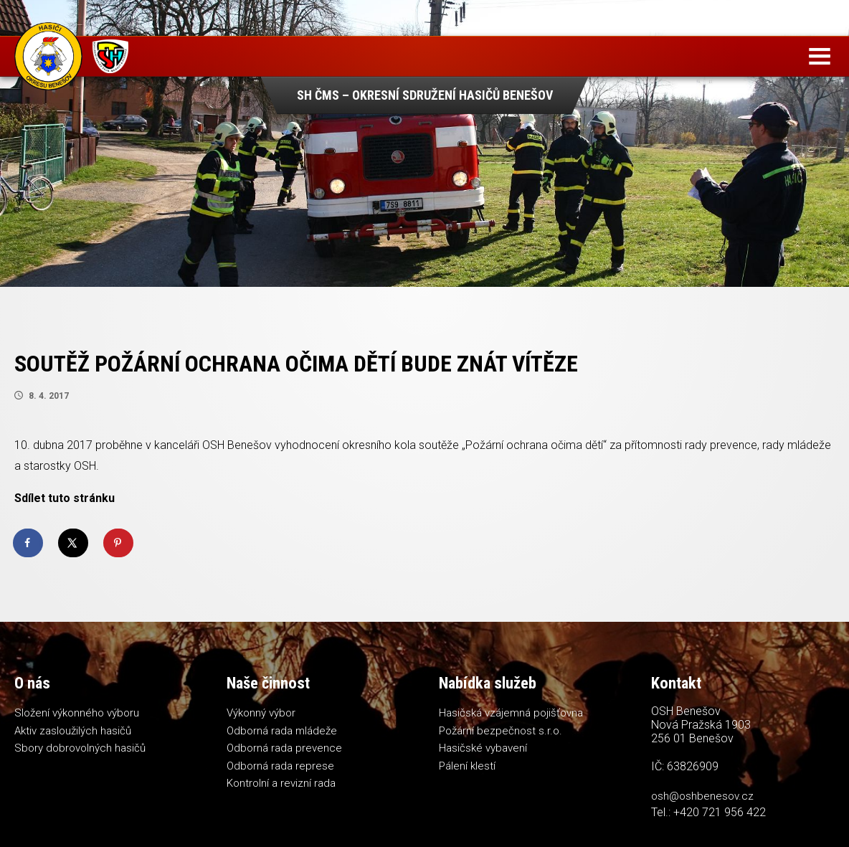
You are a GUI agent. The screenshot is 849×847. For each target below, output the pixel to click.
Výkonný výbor (261, 712)
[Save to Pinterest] (119, 543)
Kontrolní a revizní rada (281, 783)
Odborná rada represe (280, 766)
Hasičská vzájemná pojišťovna (511, 712)
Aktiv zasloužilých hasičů (72, 730)
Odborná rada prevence (284, 748)
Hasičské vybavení (483, 748)
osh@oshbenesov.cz (702, 796)
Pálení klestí (467, 766)
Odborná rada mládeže (282, 730)
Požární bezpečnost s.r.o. (500, 730)
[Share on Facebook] (28, 543)
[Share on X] (74, 543)
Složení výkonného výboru (76, 712)
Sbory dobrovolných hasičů (80, 748)
